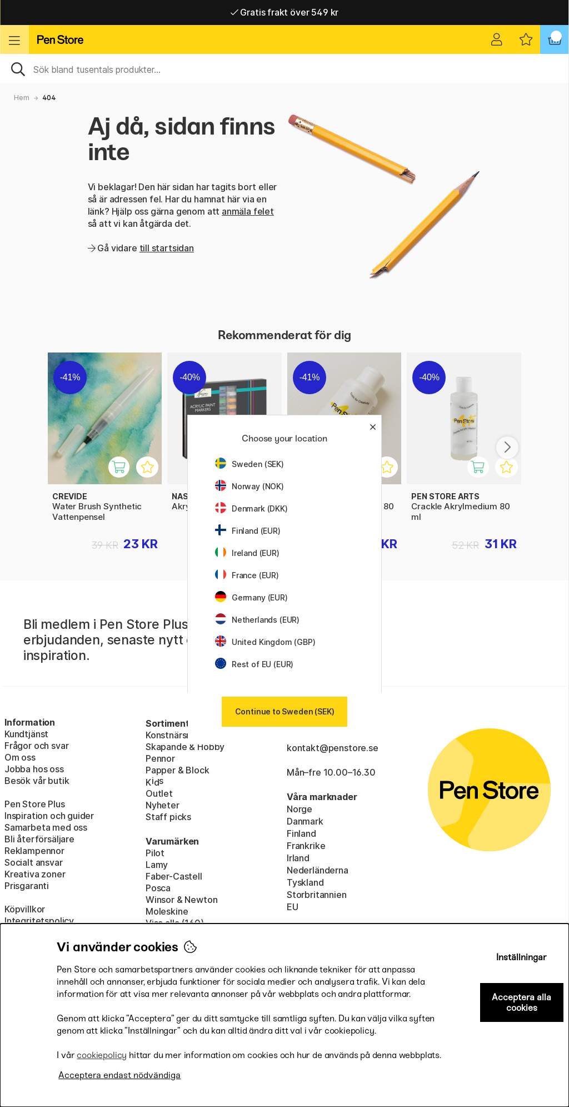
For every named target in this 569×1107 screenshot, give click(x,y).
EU (292, 906)
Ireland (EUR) (247, 553)
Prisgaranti (26, 885)
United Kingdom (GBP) (265, 642)
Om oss (20, 757)
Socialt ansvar (33, 862)
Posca (158, 887)
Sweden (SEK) (249, 464)
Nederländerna (317, 870)
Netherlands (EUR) (257, 619)
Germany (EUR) (251, 597)
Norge (299, 809)
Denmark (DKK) (251, 508)
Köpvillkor (24, 909)
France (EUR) (247, 575)
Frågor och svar (36, 745)
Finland (301, 833)
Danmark (305, 821)
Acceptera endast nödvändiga (119, 1075)
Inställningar (521, 957)
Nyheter (162, 805)
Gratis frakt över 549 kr (284, 12)
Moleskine (167, 911)
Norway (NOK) (249, 486)
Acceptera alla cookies (521, 1002)
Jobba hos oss (34, 769)
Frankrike (306, 845)
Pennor (160, 758)
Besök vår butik (36, 780)
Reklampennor (34, 850)
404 (49, 97)
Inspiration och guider (49, 815)
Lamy (157, 864)
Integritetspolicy (39, 920)
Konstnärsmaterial (183, 735)
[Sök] (284, 68)
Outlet (159, 793)
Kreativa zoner (35, 874)
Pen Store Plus (34, 804)
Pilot (155, 852)
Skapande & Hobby (185, 746)
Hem (21, 97)
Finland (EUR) (248, 530)
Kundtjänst (26, 733)
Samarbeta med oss (45, 827)
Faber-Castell (174, 876)
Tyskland (305, 882)
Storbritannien (317, 894)
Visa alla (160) (174, 923)
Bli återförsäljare (39, 839)
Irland (298, 857)
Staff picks (168, 816)
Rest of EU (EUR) (254, 664)
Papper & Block (177, 770)
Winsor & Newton (181, 899)
